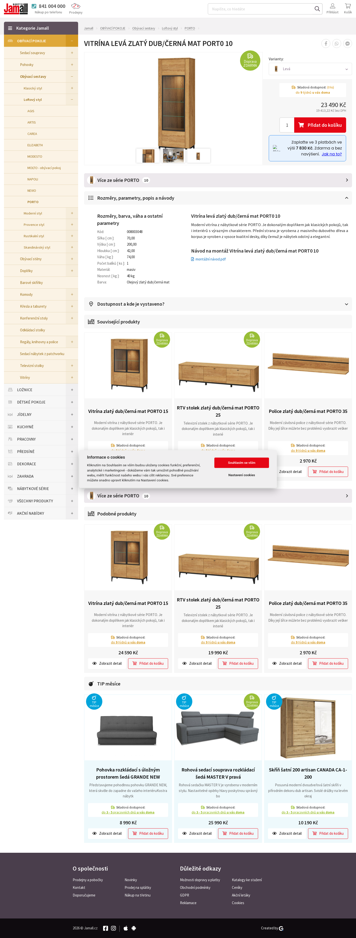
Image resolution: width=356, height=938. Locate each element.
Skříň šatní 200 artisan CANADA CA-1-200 (308, 773)
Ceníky (237, 887)
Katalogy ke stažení (247, 879)
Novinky (131, 879)
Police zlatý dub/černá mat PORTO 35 (308, 411)
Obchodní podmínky (195, 887)
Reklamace (188, 902)
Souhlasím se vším (241, 463)
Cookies (238, 902)
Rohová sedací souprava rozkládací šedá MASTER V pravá (218, 773)
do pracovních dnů (128, 812)
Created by (272, 928)
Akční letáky (241, 895)
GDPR (184, 895)
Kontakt (79, 887)
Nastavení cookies (241, 475)
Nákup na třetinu (138, 895)
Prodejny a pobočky (88, 879)
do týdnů (308, 450)
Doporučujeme (84, 895)
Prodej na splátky (138, 887)
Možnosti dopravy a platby (200, 879)
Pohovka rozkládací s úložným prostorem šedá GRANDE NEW (128, 773)
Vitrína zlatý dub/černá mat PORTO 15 (128, 411)
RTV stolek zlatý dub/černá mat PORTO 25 (218, 411)
